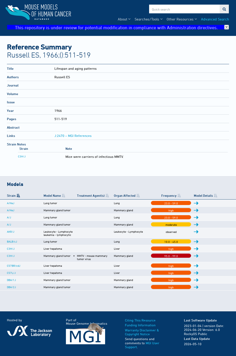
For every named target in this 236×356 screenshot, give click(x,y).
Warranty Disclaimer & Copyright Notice (142, 330)
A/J (9, 221)
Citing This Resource (140, 318)
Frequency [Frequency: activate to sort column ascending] (193, 197)
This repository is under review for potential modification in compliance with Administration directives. (122, 27)
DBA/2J (11, 285)
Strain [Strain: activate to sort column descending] (11, 197)
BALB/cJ (12, 242)
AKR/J (10, 235)
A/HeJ (10, 206)
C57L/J (11, 270)
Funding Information (140, 323)
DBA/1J (11, 278)
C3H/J (22, 156)
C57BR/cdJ (13, 263)
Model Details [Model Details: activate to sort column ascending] (213, 197)
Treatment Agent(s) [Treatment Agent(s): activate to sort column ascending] (108, 197)
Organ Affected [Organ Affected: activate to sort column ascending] (160, 197)
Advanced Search (215, 19)
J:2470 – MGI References (72, 136)
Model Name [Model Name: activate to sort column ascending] (33, 197)
